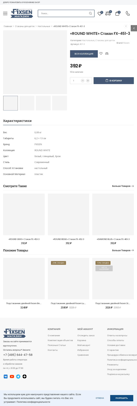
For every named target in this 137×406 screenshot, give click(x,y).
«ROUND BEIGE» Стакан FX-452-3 (68, 239)
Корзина (81, 340)
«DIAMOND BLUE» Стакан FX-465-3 (113, 239)
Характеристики (17, 121)
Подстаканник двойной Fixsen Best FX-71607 (28, 303)
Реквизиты (112, 364)
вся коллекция (84, 53)
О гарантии (113, 350)
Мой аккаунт (83, 345)
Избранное (83, 350)
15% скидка (103, 263)
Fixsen (126, 42)
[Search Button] (90, 13)
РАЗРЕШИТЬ (122, 398)
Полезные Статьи (57, 345)
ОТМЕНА (100, 398)
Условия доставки (116, 345)
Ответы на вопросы (117, 335)
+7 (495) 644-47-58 (17, 355)
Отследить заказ (86, 335)
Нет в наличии (104, 268)
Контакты (53, 350)
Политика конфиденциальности (33, 402)
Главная (8, 26)
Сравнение (83, 354)
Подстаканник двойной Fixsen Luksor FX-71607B (74, 303)
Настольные (44, 26)
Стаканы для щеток (25, 26)
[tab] (17, 121)
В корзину (116, 80)
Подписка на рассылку (118, 374)
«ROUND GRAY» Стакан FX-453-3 (23, 239)
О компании (54, 335)
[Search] (66, 13)
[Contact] (127, 13)
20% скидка (58, 263)
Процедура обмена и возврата (120, 354)
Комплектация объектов (60, 340)
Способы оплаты (115, 340)
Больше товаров (121, 186)
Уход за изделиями (116, 369)
